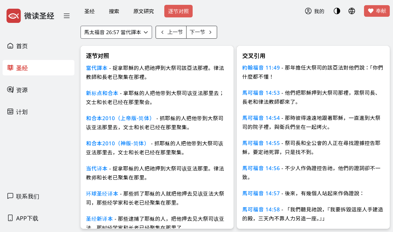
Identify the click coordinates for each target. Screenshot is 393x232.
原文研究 (143, 11)
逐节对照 (178, 11)
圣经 (89, 11)
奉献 (377, 11)
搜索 (114, 11)
